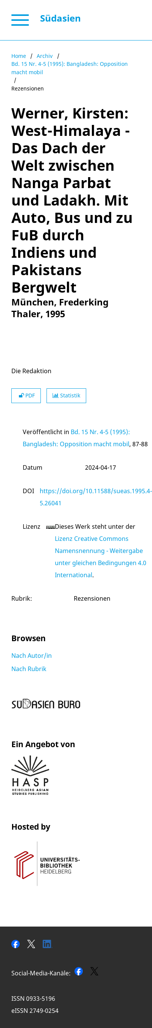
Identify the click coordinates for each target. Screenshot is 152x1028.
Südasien (60, 18)
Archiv (45, 55)
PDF (26, 395)
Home (18, 55)
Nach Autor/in (31, 655)
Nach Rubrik (29, 669)
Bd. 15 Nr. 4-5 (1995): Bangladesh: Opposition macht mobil (69, 68)
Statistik (66, 395)
